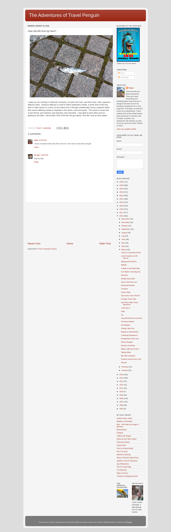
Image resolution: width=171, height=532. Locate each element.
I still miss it (125, 308)
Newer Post (34, 243)
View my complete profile (126, 129)
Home (70, 243)
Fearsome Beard (123, 442)
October (125, 226)
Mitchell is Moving (124, 455)
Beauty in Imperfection (129, 332)
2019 (121, 206)
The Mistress (122, 470)
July (123, 236)
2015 (121, 375)
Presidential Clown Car (130, 339)
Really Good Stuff (128, 279)
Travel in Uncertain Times (131, 253)
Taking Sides (126, 352)
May (123, 243)
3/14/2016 (43, 140)
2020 (121, 202)
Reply (36, 147)
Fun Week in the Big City (130, 272)
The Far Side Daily (124, 467)
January (125, 370)
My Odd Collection (128, 356)
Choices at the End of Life (131, 359)
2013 (121, 381)
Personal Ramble (128, 285)
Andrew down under (124, 418)
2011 (121, 388)
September (126, 229)
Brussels (124, 275)
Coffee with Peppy (124, 436)
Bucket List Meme (128, 345)
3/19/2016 (44, 155)
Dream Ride (125, 292)
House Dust (121, 445)
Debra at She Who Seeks (126, 439)
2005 (121, 409)
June (124, 239)
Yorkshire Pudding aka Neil (127, 476)
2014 (121, 378)
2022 (121, 196)
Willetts (124, 265)
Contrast (124, 289)
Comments (123, 77)
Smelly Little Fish (127, 328)
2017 (121, 213)
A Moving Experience (129, 335)
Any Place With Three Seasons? (129, 304)
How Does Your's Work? (130, 296)
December (126, 219)
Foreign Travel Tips (128, 299)
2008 (121, 398)
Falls (123, 311)
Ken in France (122, 451)
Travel (130, 88)
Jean (36, 140)
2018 (121, 209)
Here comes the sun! (129, 282)
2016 (121, 216)
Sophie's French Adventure (127, 461)
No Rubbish (125, 325)
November (126, 222)
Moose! (124, 362)
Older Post (105, 243)
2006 (121, 405)
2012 (121, 385)
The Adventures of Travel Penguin (64, 15)
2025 (121, 185)
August (125, 233)
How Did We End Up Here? (131, 318)
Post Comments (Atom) (47, 249)
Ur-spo (37, 155)
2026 (121, 182)
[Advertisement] (69, 222)
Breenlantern (122, 430)
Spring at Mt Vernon (128, 261)
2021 (121, 199)
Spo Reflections (123, 464)
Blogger (129, 522)
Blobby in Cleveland (124, 421)
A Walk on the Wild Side (130, 268)
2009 (121, 395)
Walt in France (122, 473)
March (124, 250)
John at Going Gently (125, 448)
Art (122, 315)
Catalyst (120, 433)
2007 (121, 402)
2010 (121, 392)
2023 (121, 192)
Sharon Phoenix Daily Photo (128, 458)
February (125, 367)
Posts (121, 73)
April (124, 246)
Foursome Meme (127, 322)
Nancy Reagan (127, 342)
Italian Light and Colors (130, 349)
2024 (121, 189)
